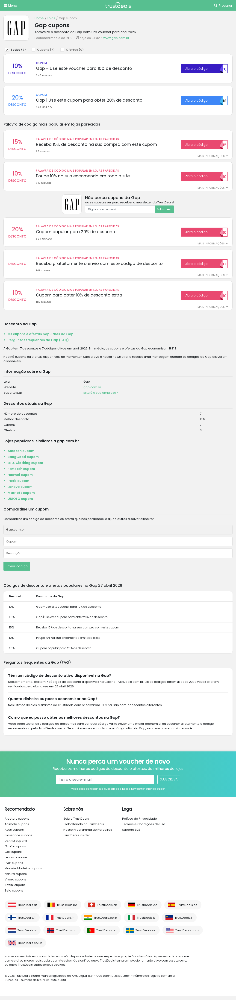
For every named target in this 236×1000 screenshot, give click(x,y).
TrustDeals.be (67, 909)
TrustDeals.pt (106, 934)
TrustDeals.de (147, 909)
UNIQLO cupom (20, 503)
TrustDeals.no (66, 934)
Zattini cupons (15, 889)
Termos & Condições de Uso (143, 828)
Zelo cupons (14, 894)
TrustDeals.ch (107, 909)
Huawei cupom (20, 479)
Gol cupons (13, 856)
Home (39, 18)
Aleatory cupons (17, 823)
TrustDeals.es (187, 909)
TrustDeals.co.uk (30, 947)
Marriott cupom (21, 497)
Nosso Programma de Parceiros (87, 834)
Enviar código (17, 570)
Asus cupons (14, 834)
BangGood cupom (23, 461)
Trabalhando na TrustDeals (83, 828)
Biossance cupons (18, 839)
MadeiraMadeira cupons (23, 872)
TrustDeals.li (183, 922)
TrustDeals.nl (27, 934)
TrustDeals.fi (26, 922)
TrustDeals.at (27, 909)
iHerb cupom (18, 485)
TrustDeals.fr (64, 922)
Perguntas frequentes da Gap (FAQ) (38, 344)
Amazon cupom (21, 455)
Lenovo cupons (16, 861)
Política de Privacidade (139, 823)
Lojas (51, 18)
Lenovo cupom (20, 491)
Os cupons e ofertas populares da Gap (41, 338)
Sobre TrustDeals (76, 823)
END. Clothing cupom (25, 467)
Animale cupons (17, 828)
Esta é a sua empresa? (100, 397)
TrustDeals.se (146, 934)
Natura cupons (16, 878)
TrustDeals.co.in (105, 922)
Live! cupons (14, 867)
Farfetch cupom (21, 473)
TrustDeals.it (146, 922)
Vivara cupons (15, 883)
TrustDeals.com (187, 934)
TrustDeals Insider (76, 839)
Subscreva (164, 211)
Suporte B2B (131, 834)
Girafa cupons (15, 850)
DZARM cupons (16, 845)
